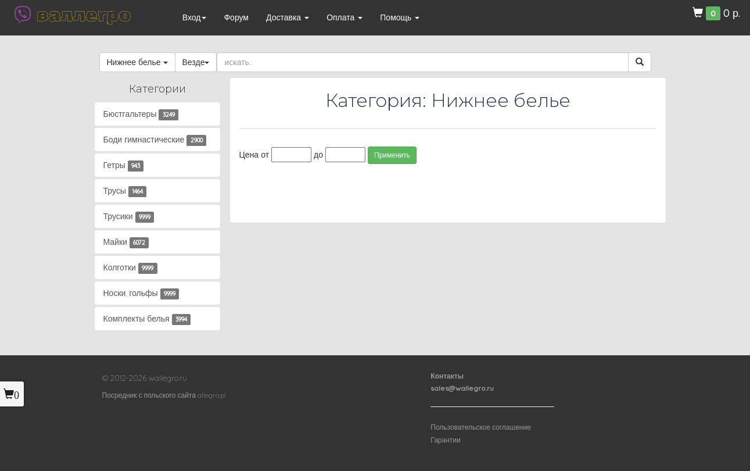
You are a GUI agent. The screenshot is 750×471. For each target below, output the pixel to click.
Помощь (399, 17)
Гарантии (445, 440)
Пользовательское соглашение (480, 427)
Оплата (344, 17)
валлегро (84, 14)
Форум (236, 17)
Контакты (447, 376)
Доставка (287, 17)
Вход (194, 17)
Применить (392, 155)
